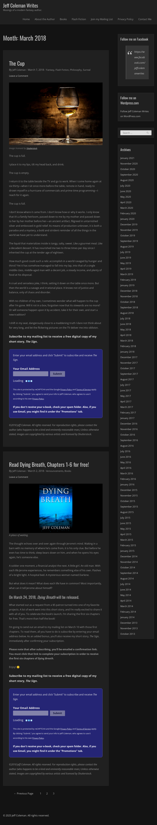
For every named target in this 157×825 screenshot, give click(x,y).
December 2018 (129, 297)
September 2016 (129, 446)
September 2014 (129, 579)
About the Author (45, 20)
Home (26, 20)
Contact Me (144, 20)
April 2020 (126, 208)
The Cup (18, 63)
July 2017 (125, 391)
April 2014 (126, 607)
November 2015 (129, 501)
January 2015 (127, 557)
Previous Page (25, 794)
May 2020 (125, 203)
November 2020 (129, 170)
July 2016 (125, 457)
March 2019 (127, 280)
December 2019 (129, 230)
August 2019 (127, 253)
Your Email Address (26, 369)
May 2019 (125, 269)
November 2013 (129, 634)
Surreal (91, 70)
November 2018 (129, 302)
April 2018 (126, 341)
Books (63, 20)
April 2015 (126, 540)
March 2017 (127, 413)
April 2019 (126, 275)
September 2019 (129, 247)
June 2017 (126, 396)
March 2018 (127, 347)
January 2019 (127, 291)
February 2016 (128, 485)
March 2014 (127, 612)
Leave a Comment (19, 76)
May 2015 (125, 535)
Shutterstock (32, 148)
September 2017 (129, 380)
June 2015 (126, 529)
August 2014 (127, 584)
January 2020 (127, 225)
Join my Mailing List (102, 20)
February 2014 (128, 618)
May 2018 (125, 336)
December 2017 (129, 363)
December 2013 (129, 629)
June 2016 (126, 463)
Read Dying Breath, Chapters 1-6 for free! (54, 464)
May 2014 (125, 601)
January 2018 (127, 358)
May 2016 (125, 468)
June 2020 (126, 197)
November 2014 (129, 568)
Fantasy (51, 70)
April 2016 (126, 474)
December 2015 (129, 496)
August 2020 (127, 186)
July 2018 (125, 324)
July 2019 (125, 258)
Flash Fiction (79, 20)
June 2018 (126, 330)
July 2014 (125, 590)
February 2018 (128, 352)
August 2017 (127, 385)
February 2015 (128, 551)
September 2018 (129, 313)
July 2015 (125, 524)
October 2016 (128, 441)
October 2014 (128, 573)
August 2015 (127, 518)
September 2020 (129, 181)
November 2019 (129, 236)
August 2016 (127, 452)
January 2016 (127, 490)
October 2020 (128, 175)
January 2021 (127, 164)
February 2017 (128, 418)
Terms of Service (84, 390)
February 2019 (128, 286)
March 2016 (127, 479)
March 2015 (127, 546)
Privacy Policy (125, 20)
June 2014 (126, 596)
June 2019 (126, 264)
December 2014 (129, 562)
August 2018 (127, 319)
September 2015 (129, 513)
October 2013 (128, 640)
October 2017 (128, 374)
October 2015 (128, 507)
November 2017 (129, 369)
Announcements (57, 471)
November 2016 (129, 435)
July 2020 (125, 192)
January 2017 (127, 424)
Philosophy (79, 70)
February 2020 (128, 219)
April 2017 (126, 407)
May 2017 (125, 402)
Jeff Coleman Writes (22, 6)
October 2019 (128, 241)
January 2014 (127, 623)
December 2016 (129, 430)
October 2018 (128, 308)
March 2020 (127, 214)
